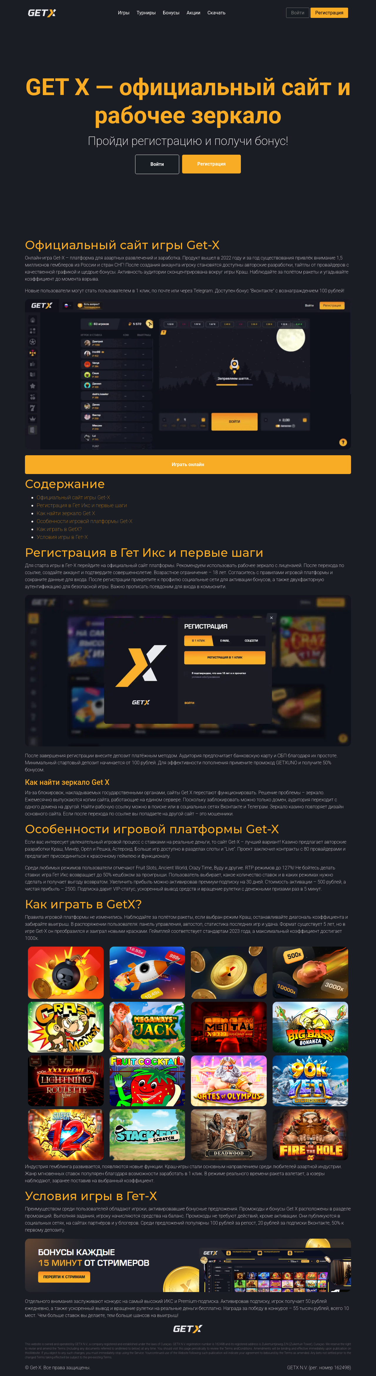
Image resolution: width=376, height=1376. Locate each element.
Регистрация (329, 13)
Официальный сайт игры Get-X (73, 497)
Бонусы (171, 13)
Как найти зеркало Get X (66, 513)
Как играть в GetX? (59, 529)
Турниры (146, 13)
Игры (124, 13)
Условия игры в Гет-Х (62, 537)
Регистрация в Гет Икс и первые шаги (82, 505)
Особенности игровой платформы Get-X (84, 521)
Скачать (216, 13)
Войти (297, 13)
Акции (193, 13)
